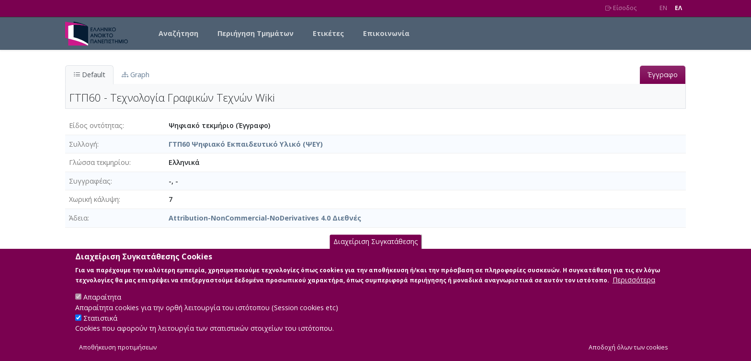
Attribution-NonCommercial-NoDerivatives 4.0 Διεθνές (265, 217)
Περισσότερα (634, 289)
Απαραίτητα (102, 307)
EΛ (678, 8)
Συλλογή (83, 144)
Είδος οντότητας (96, 125)
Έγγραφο (663, 74)
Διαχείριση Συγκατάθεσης (375, 251)
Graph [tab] (135, 74)
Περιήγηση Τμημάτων (255, 33)
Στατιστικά (100, 327)
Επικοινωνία (386, 33)
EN (663, 8)
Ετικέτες (328, 33)
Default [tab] (89, 74)
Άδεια (78, 217)
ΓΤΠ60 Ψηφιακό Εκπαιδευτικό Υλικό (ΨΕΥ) (246, 144)
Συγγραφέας (90, 181)
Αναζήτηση (178, 33)
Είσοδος (621, 8)
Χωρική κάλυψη (94, 199)
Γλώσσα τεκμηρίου (99, 162)
